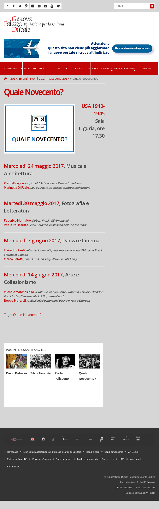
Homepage (12, 452)
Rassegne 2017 (58, 78)
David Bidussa (16, 373)
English (147, 68)
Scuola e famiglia (102, 69)
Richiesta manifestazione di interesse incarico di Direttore (52, 452)
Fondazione (13, 68)
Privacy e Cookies (41, 459)
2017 (13, 78)
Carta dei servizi (64, 459)
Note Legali (135, 459)
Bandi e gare (92, 452)
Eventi (82, 68)
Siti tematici (13, 466)
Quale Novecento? (33, 92)
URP (121, 459)
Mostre (59, 68)
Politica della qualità (17, 459)
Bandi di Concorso (114, 452)
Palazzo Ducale (34, 68)
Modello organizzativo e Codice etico (95, 459)
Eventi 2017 (37, 78)
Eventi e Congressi (124, 69)
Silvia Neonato (40, 373)
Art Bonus (133, 452)
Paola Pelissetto (62, 375)
